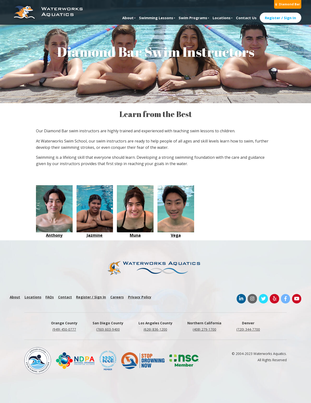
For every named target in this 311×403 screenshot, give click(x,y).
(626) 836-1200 (155, 329)
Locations (222, 17)
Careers (117, 297)
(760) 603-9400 (108, 329)
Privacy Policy (139, 297)
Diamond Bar (287, 4)
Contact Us (246, 17)
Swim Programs (193, 17)
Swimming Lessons (156, 17)
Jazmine (95, 235)
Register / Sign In (280, 17)
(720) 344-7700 (248, 329)
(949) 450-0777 (64, 329)
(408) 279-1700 (204, 329)
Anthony (54, 235)
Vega (176, 235)
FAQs (49, 297)
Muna (135, 235)
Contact (65, 297)
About (128, 17)
